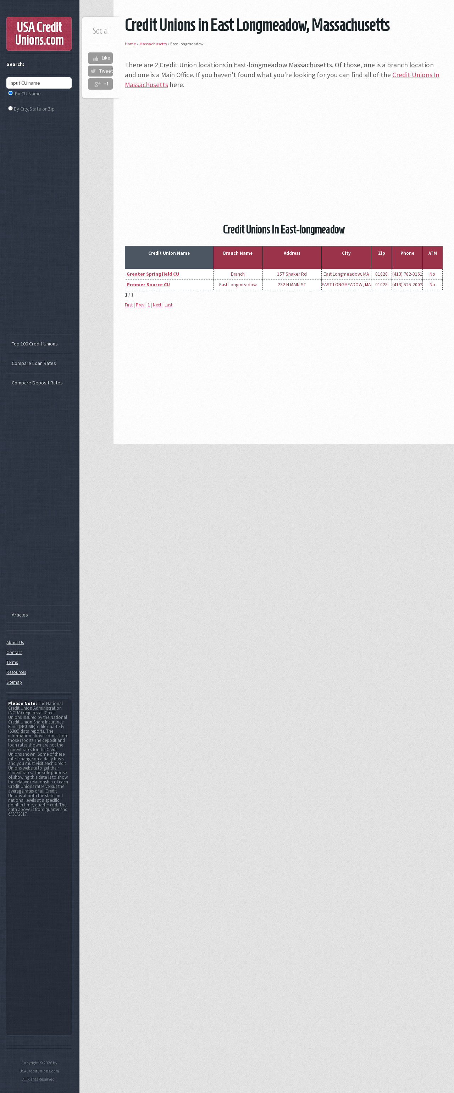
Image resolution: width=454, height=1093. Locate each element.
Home (130, 43)
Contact (14, 652)
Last (168, 305)
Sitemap (14, 682)
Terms (12, 662)
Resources (16, 672)
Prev (140, 305)
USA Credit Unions (39, 33)
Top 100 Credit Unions (35, 343)
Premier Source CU (148, 285)
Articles (20, 615)
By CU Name (28, 93)
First (129, 305)
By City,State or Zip (34, 109)
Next (157, 305)
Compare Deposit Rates (37, 382)
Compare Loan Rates (34, 363)
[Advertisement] (284, 146)
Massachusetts (153, 43)
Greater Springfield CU (153, 274)
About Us (15, 643)
